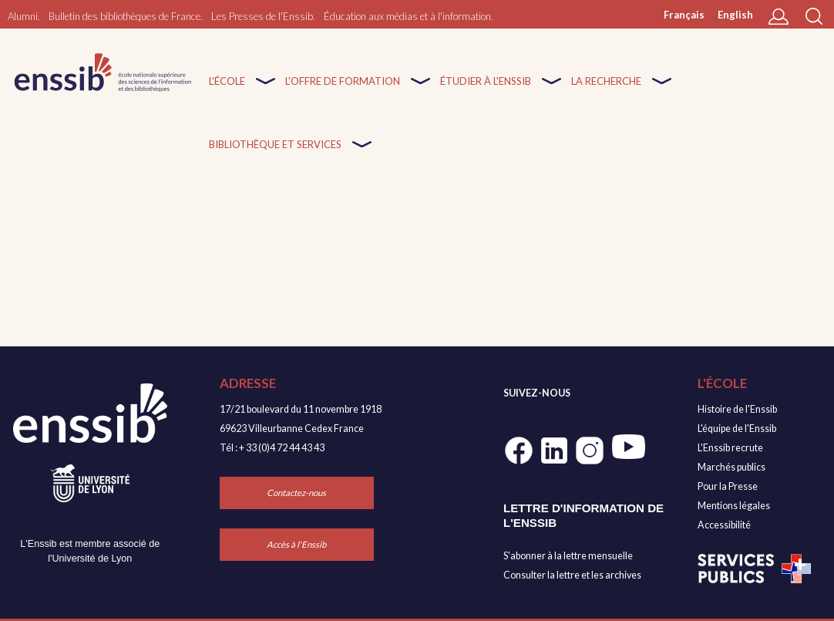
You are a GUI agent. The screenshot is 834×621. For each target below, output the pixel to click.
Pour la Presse (728, 486)
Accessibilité (724, 525)
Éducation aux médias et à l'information (407, 16)
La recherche (606, 90)
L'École (227, 90)
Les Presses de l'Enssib (262, 16)
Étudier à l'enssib (485, 90)
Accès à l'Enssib (296, 544)
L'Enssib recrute (730, 448)
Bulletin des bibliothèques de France (124, 16)
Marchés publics (731, 467)
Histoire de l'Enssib (737, 409)
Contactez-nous (296, 493)
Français (684, 14)
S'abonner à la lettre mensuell (565, 556)
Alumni (23, 16)
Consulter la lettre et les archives (572, 575)
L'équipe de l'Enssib (737, 428)
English (735, 14)
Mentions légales (734, 505)
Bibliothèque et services (275, 154)
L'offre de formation (342, 90)
